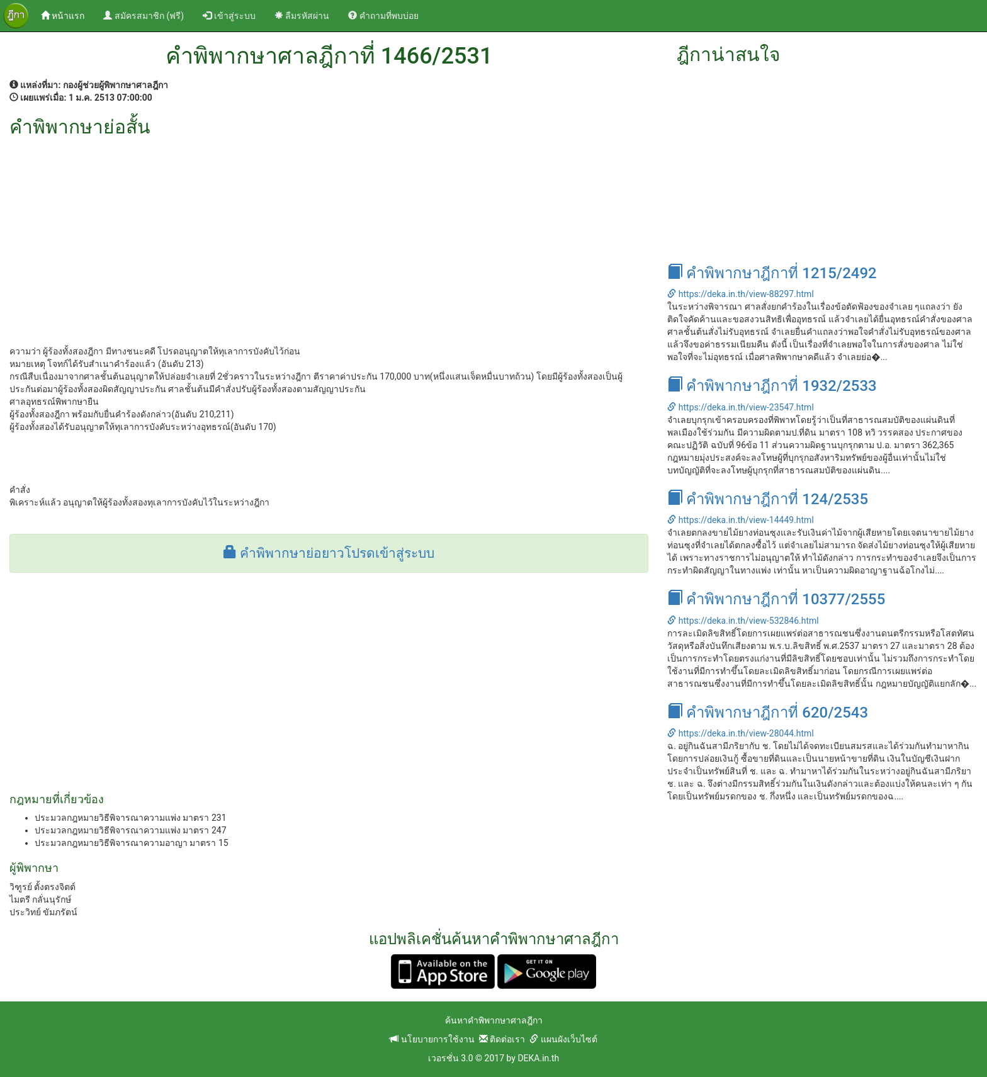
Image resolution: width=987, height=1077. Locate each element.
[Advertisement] (328, 232)
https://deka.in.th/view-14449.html (740, 520)
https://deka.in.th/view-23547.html (740, 407)
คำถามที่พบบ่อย (383, 16)
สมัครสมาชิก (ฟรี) (143, 16)
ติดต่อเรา (502, 1039)
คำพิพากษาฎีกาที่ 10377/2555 (776, 599)
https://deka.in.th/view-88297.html (740, 294)
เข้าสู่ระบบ (229, 16)
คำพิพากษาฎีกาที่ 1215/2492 (771, 273)
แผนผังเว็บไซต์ (563, 1039)
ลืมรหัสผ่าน (301, 16)
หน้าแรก (67, 15)
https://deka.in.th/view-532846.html (742, 621)
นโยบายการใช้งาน (432, 1039)
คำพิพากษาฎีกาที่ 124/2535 (767, 499)
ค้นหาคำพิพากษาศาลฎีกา (494, 1020)
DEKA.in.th (538, 1058)
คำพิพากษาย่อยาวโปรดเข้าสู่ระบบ (328, 553)
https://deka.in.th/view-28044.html (740, 733)
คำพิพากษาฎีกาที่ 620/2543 (767, 712)
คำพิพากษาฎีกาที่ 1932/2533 (771, 386)
